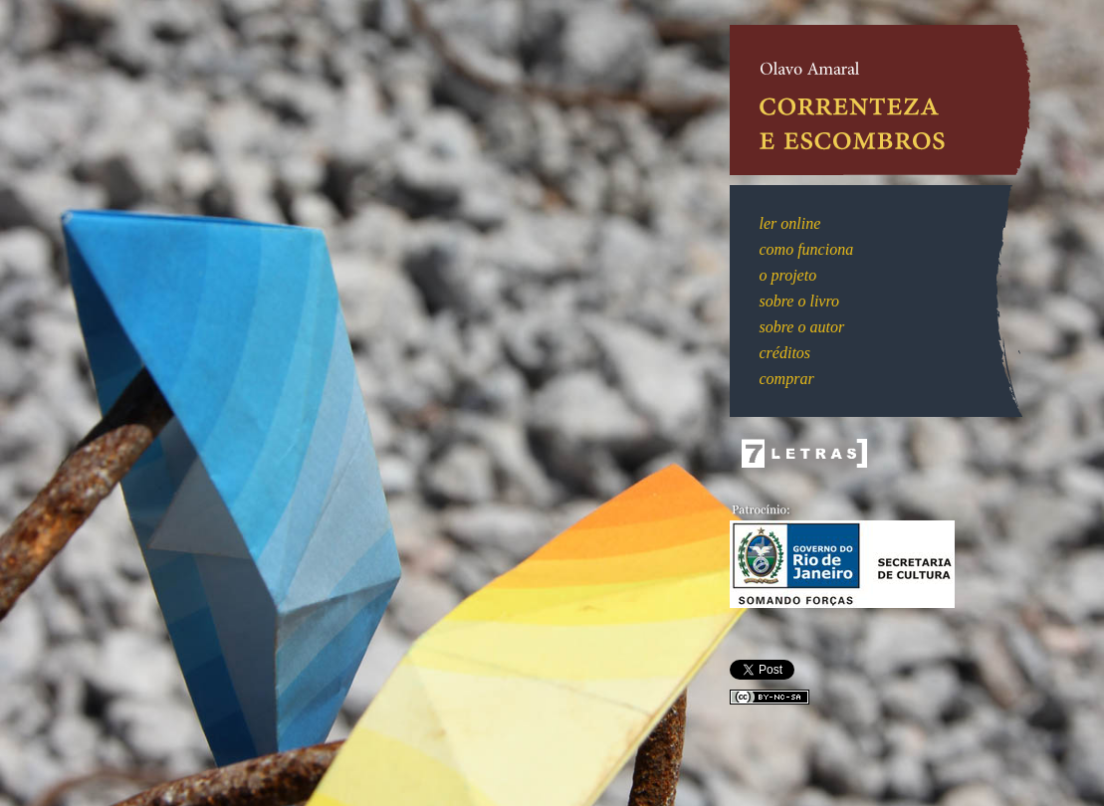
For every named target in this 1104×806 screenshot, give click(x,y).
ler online (790, 223)
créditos (785, 352)
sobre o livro (800, 301)
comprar (787, 378)
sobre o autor (802, 326)
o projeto (788, 275)
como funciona (807, 249)
